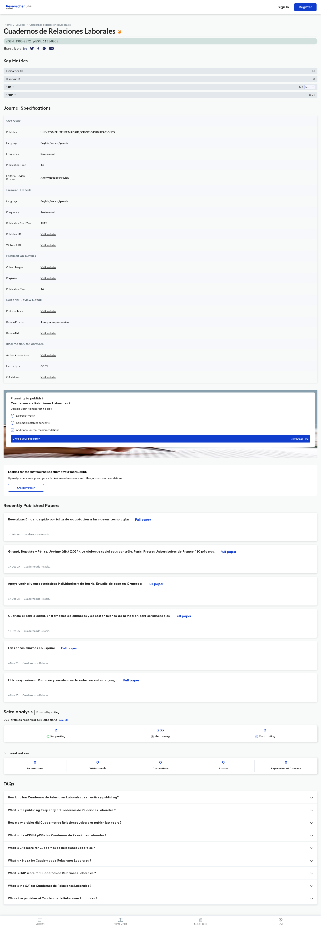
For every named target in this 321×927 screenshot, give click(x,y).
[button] (21, 71)
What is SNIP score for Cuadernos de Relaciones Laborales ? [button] (52, 873)
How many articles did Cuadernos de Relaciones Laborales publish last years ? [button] (64, 822)
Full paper (143, 519)
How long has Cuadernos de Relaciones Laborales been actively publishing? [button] (63, 797)
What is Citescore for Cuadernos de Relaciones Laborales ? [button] (51, 848)
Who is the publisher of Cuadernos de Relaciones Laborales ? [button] (52, 898)
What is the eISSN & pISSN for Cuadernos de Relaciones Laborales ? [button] (57, 835)
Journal (20, 24)
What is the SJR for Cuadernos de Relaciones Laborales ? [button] (49, 886)
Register (305, 7)
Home (8, 24)
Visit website (48, 234)
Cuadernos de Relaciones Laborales (50, 24)
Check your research (160, 439)
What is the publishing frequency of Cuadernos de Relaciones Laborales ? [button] (62, 810)
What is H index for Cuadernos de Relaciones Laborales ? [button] (49, 860)
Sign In (283, 7)
